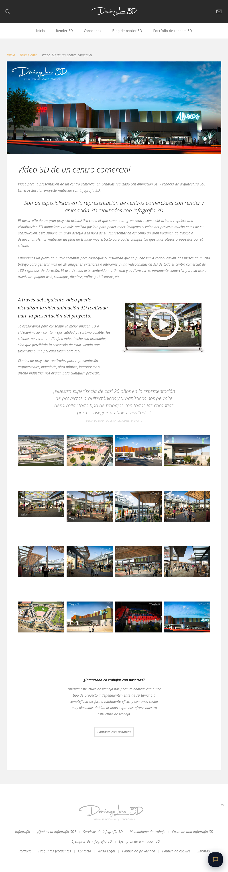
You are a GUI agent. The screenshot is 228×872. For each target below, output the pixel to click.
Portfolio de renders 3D (172, 30)
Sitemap (203, 851)
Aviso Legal (106, 851)
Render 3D (64, 30)
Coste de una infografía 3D (192, 831)
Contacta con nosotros (114, 732)
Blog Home (28, 55)
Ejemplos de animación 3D (139, 841)
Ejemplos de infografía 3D (92, 841)
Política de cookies (176, 851)
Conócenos (92, 30)
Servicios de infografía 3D (103, 831)
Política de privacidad (138, 851)
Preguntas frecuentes (54, 851)
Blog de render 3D (127, 30)
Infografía (22, 831)
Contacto (84, 851)
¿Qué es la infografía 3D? (56, 831)
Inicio (40, 30)
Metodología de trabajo (147, 831)
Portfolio (24, 851)
